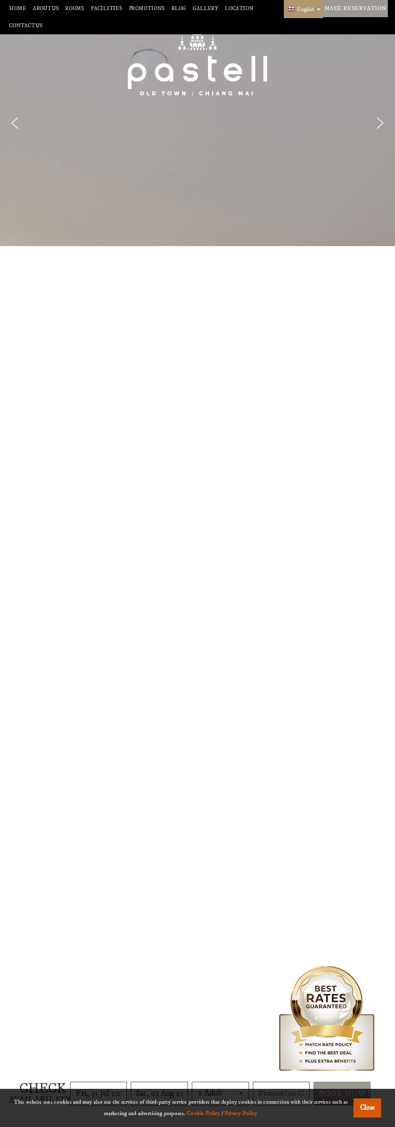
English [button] (309, 9)
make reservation (355, 8)
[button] (14, 123)
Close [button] (367, 1108)
